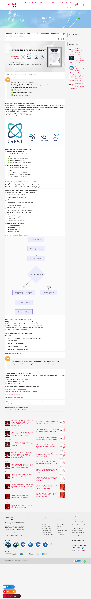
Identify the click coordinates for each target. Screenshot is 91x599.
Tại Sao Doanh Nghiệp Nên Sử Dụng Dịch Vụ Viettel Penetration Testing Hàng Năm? (46, 478)
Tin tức (61, 3)
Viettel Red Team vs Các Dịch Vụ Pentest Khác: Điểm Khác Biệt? (20, 496)
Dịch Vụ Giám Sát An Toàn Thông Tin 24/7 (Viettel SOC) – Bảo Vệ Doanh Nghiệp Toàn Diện (47, 494)
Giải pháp (42, 3)
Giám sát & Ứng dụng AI (62, 530)
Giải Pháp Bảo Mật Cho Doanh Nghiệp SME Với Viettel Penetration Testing (47, 438)
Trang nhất (28, 3)
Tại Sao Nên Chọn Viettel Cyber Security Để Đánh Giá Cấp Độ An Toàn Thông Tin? (22, 444)
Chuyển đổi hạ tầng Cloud (62, 521)
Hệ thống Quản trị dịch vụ (77, 521)
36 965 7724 (18, 533)
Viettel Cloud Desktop (46, 532)
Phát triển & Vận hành (61, 526)
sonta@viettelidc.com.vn (15, 535)
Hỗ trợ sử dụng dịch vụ (77, 519)
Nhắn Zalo (10, 587)
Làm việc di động (60, 532)
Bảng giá (59, 561)
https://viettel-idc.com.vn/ (16, 397)
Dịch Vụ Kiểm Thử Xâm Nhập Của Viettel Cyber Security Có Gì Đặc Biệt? (47, 462)
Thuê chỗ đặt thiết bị (46, 528)
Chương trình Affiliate (31, 523)
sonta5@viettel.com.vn (14, 394)
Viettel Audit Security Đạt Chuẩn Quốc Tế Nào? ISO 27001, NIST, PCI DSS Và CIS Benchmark (76, 60)
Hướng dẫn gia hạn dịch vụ (77, 530)
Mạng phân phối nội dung (62, 524)
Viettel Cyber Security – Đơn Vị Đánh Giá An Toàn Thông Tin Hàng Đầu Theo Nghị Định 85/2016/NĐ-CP (22, 433)
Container (59, 523)
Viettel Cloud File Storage (47, 534)
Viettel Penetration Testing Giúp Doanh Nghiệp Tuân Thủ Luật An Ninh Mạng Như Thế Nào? (47, 454)
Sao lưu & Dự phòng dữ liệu (62, 519)
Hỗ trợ (53, 561)
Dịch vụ (34, 3)
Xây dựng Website (60, 534)
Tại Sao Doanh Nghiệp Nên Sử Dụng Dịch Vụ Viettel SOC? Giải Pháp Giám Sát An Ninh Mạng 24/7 (47, 486)
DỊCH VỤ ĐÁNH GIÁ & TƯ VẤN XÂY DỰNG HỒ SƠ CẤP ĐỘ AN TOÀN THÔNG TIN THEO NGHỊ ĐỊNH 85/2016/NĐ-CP (22, 423)
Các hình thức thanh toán (77, 528)
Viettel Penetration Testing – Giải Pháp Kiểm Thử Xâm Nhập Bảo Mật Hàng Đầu (76, 86)
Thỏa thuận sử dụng (76, 523)
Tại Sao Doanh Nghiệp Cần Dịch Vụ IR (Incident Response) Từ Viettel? (76, 69)
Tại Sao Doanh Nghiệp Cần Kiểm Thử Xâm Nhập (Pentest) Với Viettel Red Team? (22, 486)
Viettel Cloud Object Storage (48, 523)
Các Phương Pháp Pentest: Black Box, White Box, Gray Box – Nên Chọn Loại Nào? (47, 446)
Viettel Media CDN (46, 526)
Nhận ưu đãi (11, 591)
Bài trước (8, 418)
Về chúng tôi (68, 3)
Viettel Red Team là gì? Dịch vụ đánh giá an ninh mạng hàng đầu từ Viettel (22, 476)
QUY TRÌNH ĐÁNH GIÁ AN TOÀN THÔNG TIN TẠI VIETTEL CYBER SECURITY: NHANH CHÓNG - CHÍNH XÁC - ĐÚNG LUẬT (22, 455)
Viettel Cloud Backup (46, 524)
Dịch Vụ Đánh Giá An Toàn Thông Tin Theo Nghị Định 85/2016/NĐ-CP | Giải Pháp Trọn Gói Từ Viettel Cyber (22, 465)
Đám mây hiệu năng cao (62, 528)
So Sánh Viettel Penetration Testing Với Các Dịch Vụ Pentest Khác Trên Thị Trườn (47, 470)
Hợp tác (28, 521)
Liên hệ (69, 7)
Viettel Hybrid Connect (46, 530)
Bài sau (62, 418)
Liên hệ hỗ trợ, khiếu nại (77, 535)
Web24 (6, 562)
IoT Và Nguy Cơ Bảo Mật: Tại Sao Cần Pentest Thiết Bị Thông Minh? (47, 422)
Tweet (7, 413)
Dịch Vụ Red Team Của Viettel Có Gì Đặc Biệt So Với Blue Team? (21, 506)
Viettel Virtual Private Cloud (48, 521)
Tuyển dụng (29, 524)
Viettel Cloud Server (46, 519)
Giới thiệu (29, 519)
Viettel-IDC (18, 560)
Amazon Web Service (52, 3)
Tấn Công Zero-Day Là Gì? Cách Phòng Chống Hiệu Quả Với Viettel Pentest (47, 430)
